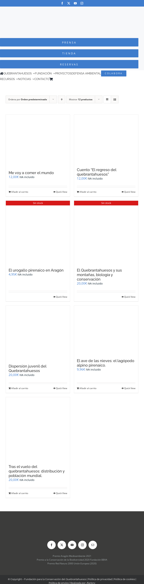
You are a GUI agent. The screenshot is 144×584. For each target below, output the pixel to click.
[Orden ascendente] (61, 99)
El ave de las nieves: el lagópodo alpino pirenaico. (105, 363)
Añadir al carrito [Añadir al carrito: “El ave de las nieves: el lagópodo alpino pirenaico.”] (88, 388)
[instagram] (81, 3)
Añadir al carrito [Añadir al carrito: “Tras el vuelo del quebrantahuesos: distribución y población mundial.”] (19, 493)
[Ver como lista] (114, 99)
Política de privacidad (100, 579)
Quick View (61, 191)
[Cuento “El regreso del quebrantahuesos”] (106, 139)
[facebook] (62, 3)
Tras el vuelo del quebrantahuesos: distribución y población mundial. (36, 471)
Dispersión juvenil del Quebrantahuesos (27, 368)
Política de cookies (124, 579)
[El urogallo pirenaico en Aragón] (38, 232)
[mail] (92, 545)
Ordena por (27, 99)
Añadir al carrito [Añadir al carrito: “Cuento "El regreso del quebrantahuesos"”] (88, 191)
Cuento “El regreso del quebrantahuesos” (96, 172)
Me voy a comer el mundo (31, 173)
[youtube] (75, 3)
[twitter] (68, 3)
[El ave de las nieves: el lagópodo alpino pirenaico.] (106, 330)
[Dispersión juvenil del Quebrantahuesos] (38, 333)
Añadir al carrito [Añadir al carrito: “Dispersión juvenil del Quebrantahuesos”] (19, 388)
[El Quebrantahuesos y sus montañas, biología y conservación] (106, 232)
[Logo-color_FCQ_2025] (72, 10)
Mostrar (80, 99)
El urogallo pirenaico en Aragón (36, 270)
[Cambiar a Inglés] (60, 79)
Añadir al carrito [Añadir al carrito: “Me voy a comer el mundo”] (19, 191)
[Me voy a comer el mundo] (38, 141)
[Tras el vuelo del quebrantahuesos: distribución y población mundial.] (38, 429)
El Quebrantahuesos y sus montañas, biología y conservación (99, 275)
